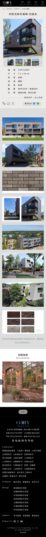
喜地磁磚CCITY (7, 3)
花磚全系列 (29, 461)
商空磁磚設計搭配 (21, 509)
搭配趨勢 (26, 515)
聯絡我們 (35, 515)
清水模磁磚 (7, 458)
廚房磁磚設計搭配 (21, 499)
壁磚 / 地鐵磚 (29, 465)
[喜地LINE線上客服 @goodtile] (38, 98)
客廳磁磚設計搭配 (21, 491)
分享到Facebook (34, 103)
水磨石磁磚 (18, 458)
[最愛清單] (22, 3)
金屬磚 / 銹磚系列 (9, 476)
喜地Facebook (15, 521)
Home (4, 9)
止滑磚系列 (18, 469)
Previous (5, 63)
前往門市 (35, 482)
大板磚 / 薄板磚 (23, 450)
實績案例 (26, 482)
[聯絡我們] (29, 3)
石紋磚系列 (7, 454)
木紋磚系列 (18, 454)
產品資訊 (9, 9)
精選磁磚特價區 (8, 450)
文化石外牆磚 (25, 9)
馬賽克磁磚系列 (8, 472)
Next (41, 63)
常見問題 (17, 515)
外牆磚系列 (17, 9)
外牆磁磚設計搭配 (21, 506)
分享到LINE (38, 103)
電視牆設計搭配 (20, 488)
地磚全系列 (7, 469)
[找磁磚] (35, 3)
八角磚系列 (7, 461)
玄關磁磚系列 (29, 469)
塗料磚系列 (29, 454)
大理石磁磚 (36, 450)
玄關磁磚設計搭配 (21, 502)
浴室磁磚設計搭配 (21, 495)
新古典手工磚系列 (24, 472)
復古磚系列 (7, 465)
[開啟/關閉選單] (42, 3)
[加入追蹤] (39, 54)
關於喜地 (17, 482)
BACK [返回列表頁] (23, 412)
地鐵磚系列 (18, 461)
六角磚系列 (29, 458)
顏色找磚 (22, 476)
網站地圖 (23, 533)
